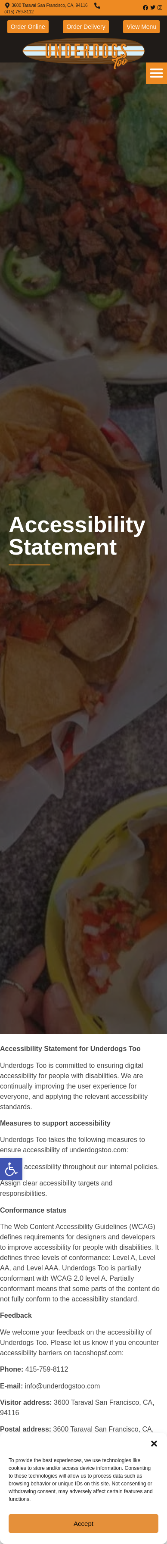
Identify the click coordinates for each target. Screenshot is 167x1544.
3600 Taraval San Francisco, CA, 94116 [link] (50, 5)
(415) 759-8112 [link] (19, 11)
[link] (11, 1169)
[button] (154, 1443)
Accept (83, 1523)
